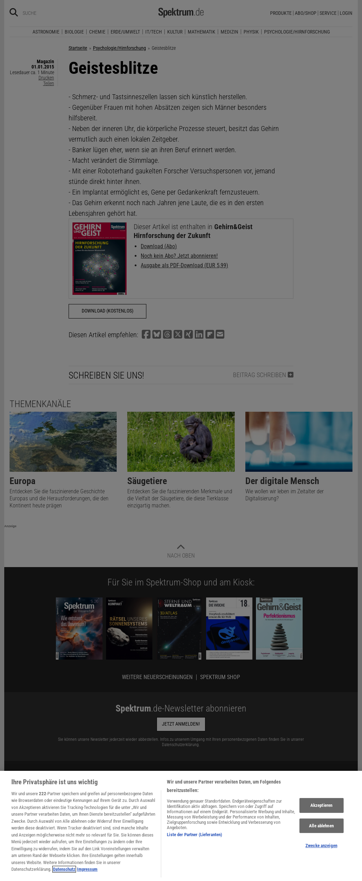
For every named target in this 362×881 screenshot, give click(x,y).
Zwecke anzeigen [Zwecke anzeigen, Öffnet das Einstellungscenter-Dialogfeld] (321, 849)
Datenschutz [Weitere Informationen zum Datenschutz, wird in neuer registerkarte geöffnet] (64, 873)
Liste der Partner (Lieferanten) (194, 838)
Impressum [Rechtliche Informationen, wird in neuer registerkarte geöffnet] (87, 873)
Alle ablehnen (321, 829)
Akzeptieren (321, 809)
